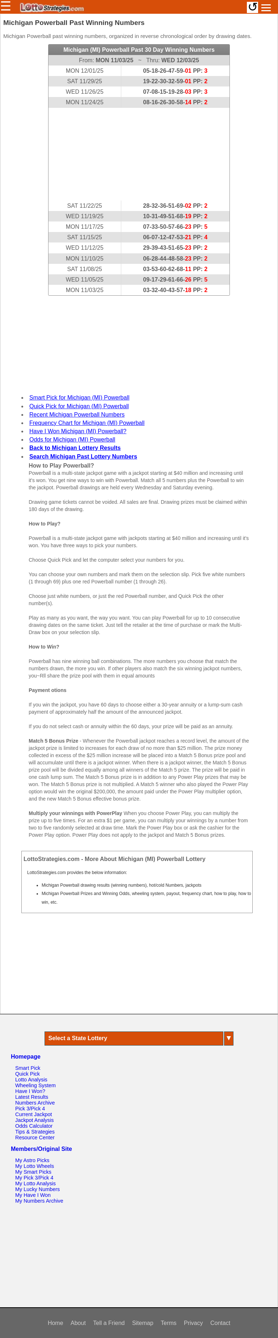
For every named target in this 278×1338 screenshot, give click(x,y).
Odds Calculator (33, 1126)
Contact (220, 1323)
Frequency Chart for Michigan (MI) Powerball (86, 423)
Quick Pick (27, 1074)
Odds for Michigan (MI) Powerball (72, 439)
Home (55, 1323)
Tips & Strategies (35, 1132)
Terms (169, 1323)
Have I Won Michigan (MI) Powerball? (77, 431)
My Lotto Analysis (35, 1183)
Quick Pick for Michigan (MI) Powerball (79, 406)
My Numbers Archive (39, 1201)
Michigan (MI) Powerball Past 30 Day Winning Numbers (139, 50)
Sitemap (142, 1323)
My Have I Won (33, 1195)
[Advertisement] (139, 154)
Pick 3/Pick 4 (30, 1108)
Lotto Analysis (31, 1079)
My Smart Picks (33, 1172)
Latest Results (31, 1097)
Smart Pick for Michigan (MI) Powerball (79, 397)
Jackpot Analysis (34, 1120)
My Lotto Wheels (34, 1166)
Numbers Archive (35, 1103)
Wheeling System (35, 1085)
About (78, 1323)
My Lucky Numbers (37, 1189)
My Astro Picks (32, 1160)
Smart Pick (28, 1068)
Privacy (193, 1323)
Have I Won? (30, 1091)
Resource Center (35, 1137)
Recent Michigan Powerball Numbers (77, 414)
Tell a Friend (109, 1323)
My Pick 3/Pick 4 (34, 1178)
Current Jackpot (33, 1114)
